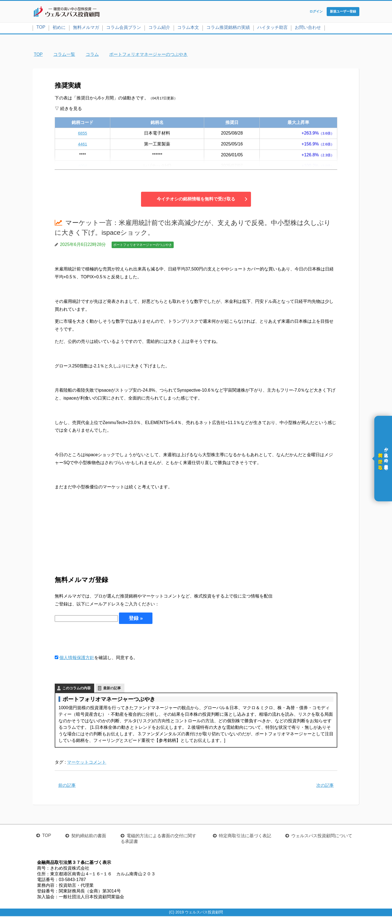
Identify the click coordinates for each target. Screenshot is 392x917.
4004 (82, 166)
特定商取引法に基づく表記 (245, 836)
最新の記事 (112, 689)
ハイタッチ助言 (272, 28)
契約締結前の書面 (88, 836)
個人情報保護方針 (76, 658)
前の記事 (67, 786)
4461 (82, 144)
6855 (82, 134)
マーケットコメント (86, 763)
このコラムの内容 (76, 689)
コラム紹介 (159, 28)
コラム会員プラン (123, 28)
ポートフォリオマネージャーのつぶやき (142, 246)
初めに (59, 28)
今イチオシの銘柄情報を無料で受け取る (196, 199)
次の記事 (325, 786)
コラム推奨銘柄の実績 (228, 28)
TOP (40, 28)
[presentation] (96, 639)
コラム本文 (188, 28)
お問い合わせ (308, 28)
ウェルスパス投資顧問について (321, 836)
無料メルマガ (86, 28)
